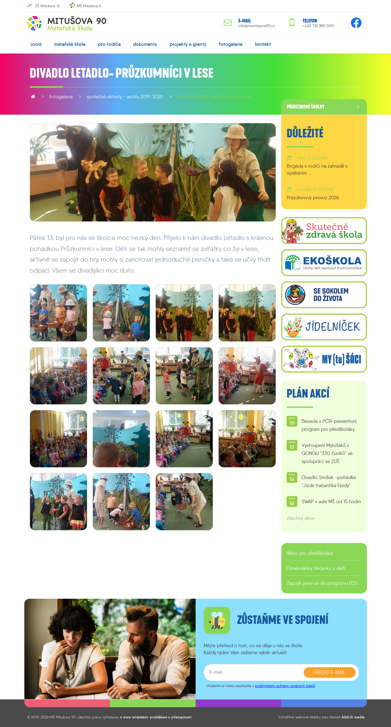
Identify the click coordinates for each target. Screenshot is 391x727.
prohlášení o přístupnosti (170, 717)
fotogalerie (230, 44)
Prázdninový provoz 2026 (313, 198)
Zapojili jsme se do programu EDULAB (324, 583)
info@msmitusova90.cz (256, 26)
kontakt (263, 44)
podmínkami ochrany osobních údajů (285, 685)
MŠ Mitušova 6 (89, 5)
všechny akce (300, 518)
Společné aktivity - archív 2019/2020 (124, 97)
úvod (36, 44)
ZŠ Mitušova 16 (47, 5)
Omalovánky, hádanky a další (316, 568)
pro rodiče (109, 44)
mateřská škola (69, 44)
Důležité (305, 133)
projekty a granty (188, 44)
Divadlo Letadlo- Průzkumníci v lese (214, 97)
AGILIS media (352, 717)
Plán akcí (308, 394)
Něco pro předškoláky (310, 553)
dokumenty (145, 44)
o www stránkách (134, 717)
